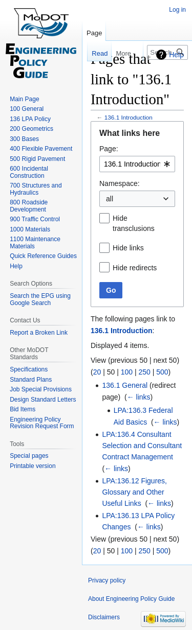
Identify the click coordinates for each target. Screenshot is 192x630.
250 (144, 372)
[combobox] (137, 164)
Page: (108, 149)
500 (162, 372)
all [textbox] (109, 199)
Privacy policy (106, 580)
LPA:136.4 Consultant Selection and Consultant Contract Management (142, 445)
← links (139, 397)
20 (97, 372)
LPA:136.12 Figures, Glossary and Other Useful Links (134, 492)
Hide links (128, 248)
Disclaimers (104, 617)
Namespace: (119, 183)
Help (176, 55)
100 (127, 372)
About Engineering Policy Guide (131, 598)
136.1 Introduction (128, 117)
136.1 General (124, 385)
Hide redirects (135, 268)
